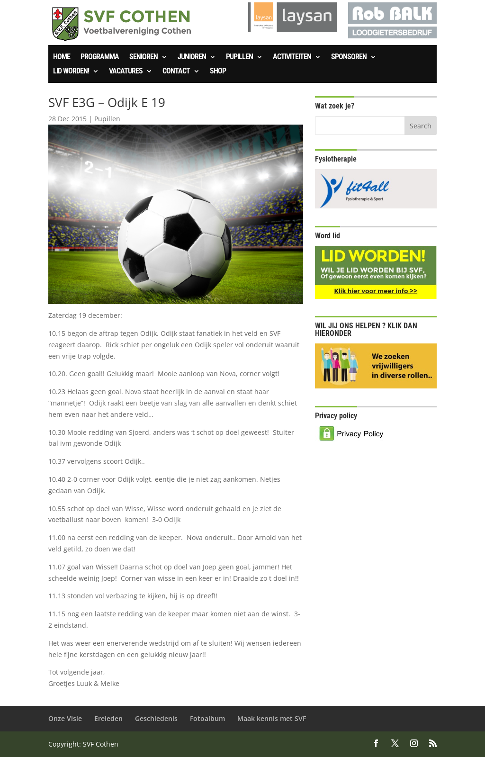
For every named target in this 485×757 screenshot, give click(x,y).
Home (61, 57)
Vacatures (126, 71)
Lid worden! (71, 71)
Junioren (192, 57)
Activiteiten (292, 57)
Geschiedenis (156, 718)
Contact (176, 71)
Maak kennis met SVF (271, 718)
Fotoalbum (207, 718)
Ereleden (108, 718)
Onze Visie (65, 718)
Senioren (143, 57)
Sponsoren (349, 57)
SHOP (218, 71)
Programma (100, 57)
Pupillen (239, 57)
